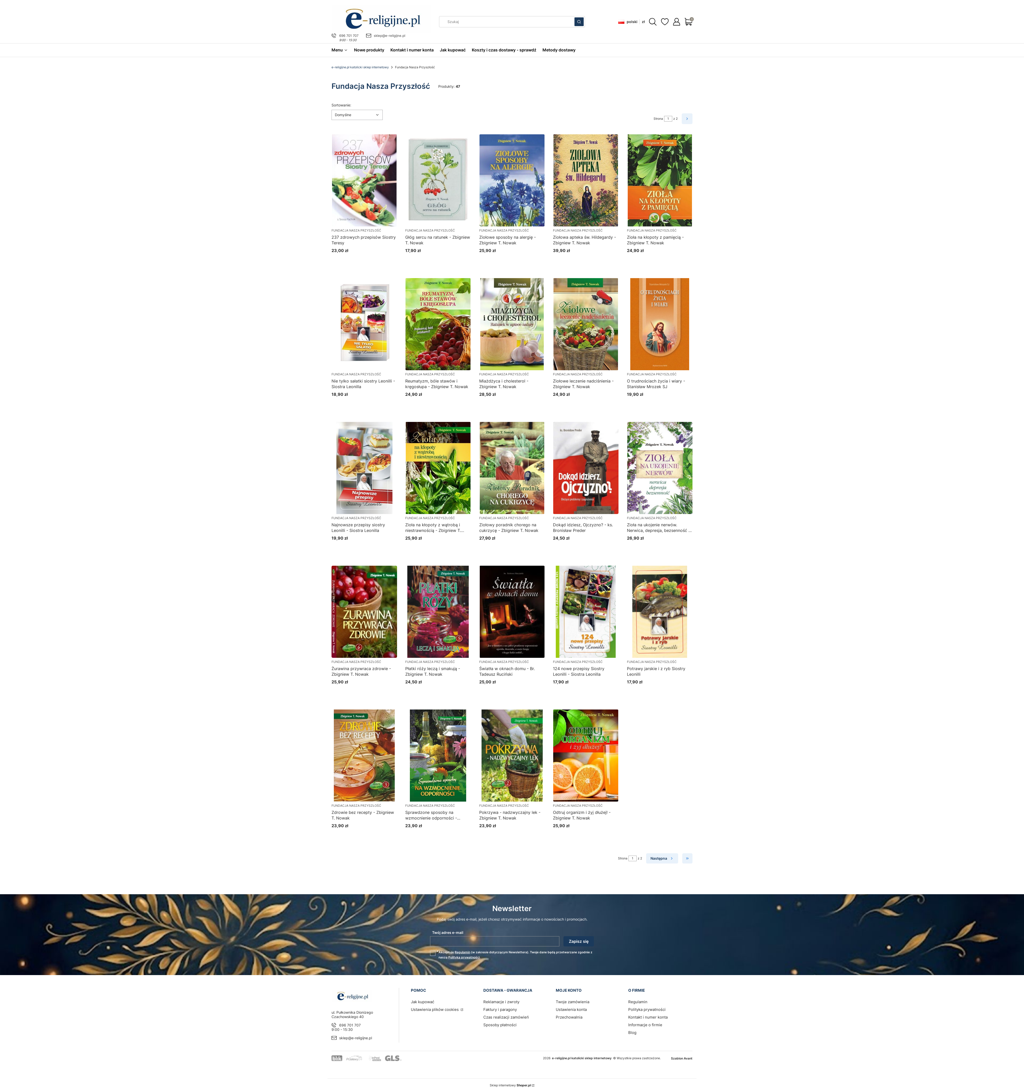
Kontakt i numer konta (648, 1017)
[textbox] (357, 115)
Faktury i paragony (500, 1009)
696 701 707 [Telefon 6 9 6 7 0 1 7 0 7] (348, 36)
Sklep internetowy (510, 1085)
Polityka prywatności (647, 1009)
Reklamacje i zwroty (501, 1001)
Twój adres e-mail (447, 932)
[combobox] (505, 22)
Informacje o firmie (645, 1024)
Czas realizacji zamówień (506, 1017)
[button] (579, 21)
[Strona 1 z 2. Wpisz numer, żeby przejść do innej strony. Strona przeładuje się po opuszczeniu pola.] (668, 119)
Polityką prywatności (464, 957)
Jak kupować (422, 1001)
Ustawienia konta (571, 1009)
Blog (632, 1032)
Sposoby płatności (500, 1024)
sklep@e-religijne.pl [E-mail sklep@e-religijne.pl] (389, 36)
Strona (658, 119)
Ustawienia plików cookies (435, 1009)
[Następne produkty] (662, 858)
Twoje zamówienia (572, 1001)
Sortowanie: (341, 105)
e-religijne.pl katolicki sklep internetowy (360, 67)
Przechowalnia (569, 1017)
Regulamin (462, 952)
